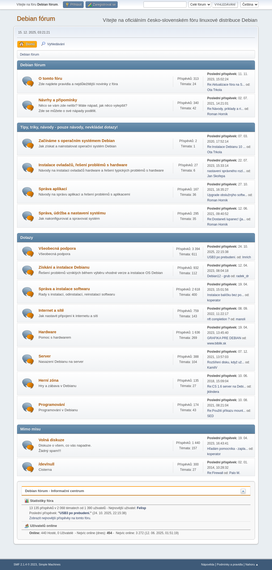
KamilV (212, 367)
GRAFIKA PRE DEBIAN (224, 338)
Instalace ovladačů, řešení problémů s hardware (83, 165)
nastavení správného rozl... (226, 171)
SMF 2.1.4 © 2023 (25, 564)
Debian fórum (36, 18)
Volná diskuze (51, 440)
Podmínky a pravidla (230, 564)
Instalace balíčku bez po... (225, 295)
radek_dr (242, 276)
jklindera (213, 392)
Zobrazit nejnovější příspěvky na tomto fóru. (60, 518)
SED (210, 416)
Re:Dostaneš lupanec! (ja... (226, 219)
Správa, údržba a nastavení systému (72, 213)
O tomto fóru (50, 78)
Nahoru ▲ (251, 564)
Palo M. (234, 473)
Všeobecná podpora (57, 248)
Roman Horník (217, 114)
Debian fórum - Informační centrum (54, 491)
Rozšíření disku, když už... (225, 362)
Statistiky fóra (39, 501)
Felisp (141, 508)
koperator (214, 300)
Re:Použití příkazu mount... (226, 411)
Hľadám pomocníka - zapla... (227, 449)
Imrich (246, 257)
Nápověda (207, 564)
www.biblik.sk (216, 343)
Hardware (47, 332)
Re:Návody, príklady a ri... (225, 109)
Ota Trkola (214, 90)
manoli (240, 319)
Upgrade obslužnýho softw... (227, 195)
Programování (52, 404)
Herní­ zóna (48, 380)
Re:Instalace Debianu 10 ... (226, 147)
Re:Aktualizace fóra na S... (226, 84)
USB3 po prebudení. (221, 257)
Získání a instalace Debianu (64, 267)
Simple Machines (50, 564)
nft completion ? (218, 319)
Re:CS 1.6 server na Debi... (226, 386)
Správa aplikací (53, 189)
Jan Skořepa (216, 176)
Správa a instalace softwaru (64, 289)
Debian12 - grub (218, 276)
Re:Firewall (215, 473)
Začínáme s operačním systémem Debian (77, 141)
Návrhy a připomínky (58, 100)
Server (45, 356)
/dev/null (46, 464)
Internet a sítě (51, 310)
